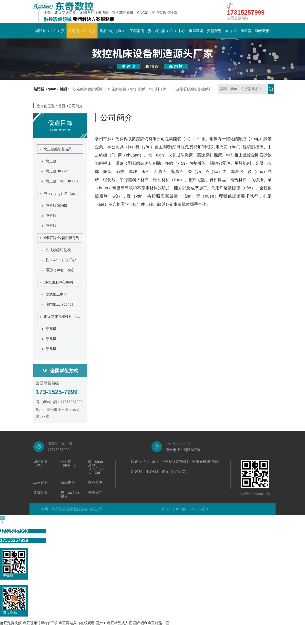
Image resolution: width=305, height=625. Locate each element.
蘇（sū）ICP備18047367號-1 (184, 509)
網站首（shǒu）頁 (50, 31)
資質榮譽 (214, 31)
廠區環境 (196, 31)
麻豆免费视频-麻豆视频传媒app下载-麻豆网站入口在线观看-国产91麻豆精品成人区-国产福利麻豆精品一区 (84, 623)
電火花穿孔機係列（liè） (61, 317)
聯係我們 (262, 31)
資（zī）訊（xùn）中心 (166, 31)
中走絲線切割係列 (175, 462)
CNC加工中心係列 (56, 282)
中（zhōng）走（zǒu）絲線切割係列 (61, 193)
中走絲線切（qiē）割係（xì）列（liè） (139, 89)
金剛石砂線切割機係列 (194, 89)
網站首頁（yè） (40, 463)
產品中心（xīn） (112, 31)
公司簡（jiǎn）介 (82, 31)
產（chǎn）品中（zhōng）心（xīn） (97, 467)
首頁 (61, 106)
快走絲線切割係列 (87, 89)
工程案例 (137, 31)
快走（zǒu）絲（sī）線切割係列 (157, 462)
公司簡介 (75, 106)
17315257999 (14, 531)
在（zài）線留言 (238, 31)
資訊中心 (68, 482)
